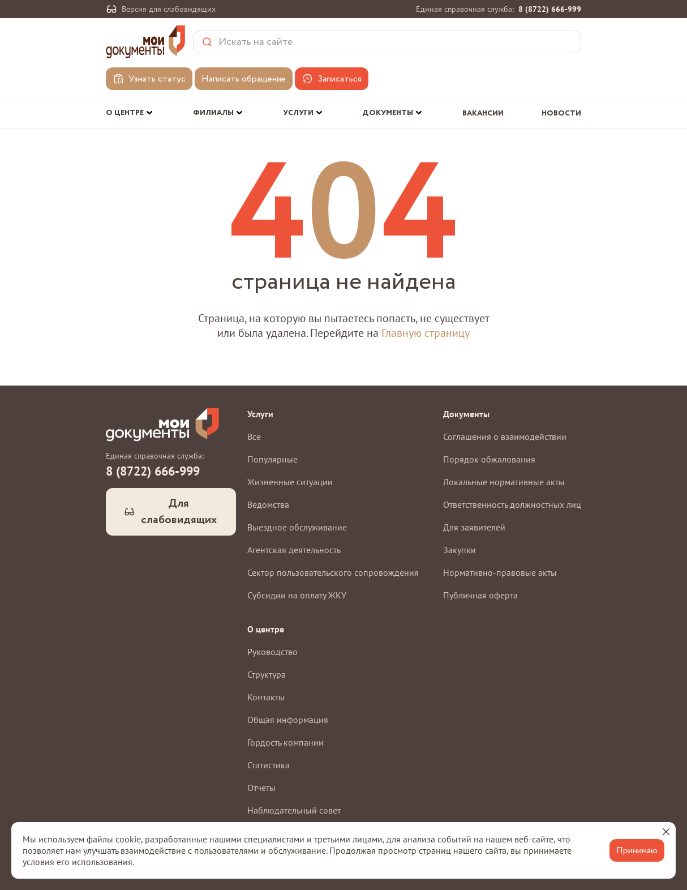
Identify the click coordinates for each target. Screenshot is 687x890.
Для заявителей (474, 527)
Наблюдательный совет (294, 810)
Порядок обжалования (489, 459)
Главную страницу (425, 333)
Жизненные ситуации (290, 481)
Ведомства (268, 504)
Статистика (268, 765)
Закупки (459, 549)
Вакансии (483, 113)
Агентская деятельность (294, 549)
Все (254, 436)
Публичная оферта (480, 595)
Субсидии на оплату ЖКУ (296, 595)
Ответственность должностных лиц (512, 504)
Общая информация (287, 719)
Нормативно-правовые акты (500, 572)
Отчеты (261, 787)
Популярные (272, 459)
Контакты (266, 697)
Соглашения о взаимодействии (504, 436)
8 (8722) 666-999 (549, 9)
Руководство (272, 651)
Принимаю (637, 850)
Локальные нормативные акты (504, 481)
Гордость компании (285, 742)
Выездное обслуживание (297, 527)
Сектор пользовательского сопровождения (333, 572)
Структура (266, 674)
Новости (561, 113)
